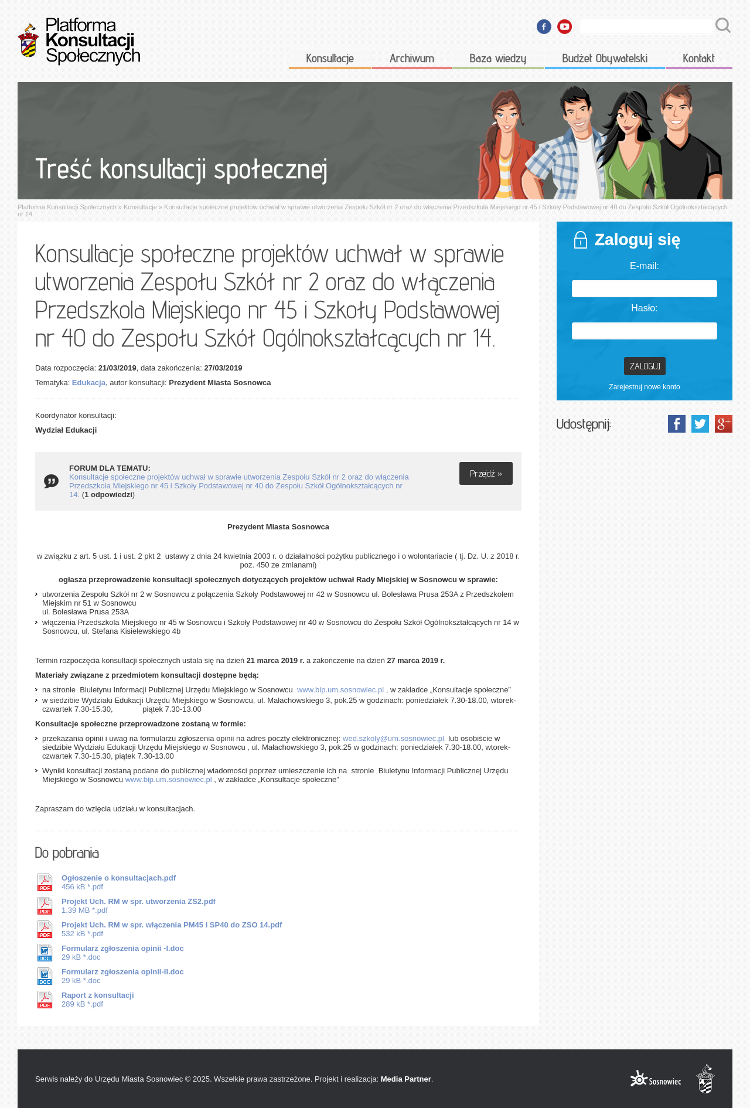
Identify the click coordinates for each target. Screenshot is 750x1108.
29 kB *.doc (123, 952)
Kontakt (699, 58)
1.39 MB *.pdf (139, 906)
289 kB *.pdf (98, 999)
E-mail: (644, 266)
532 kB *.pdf (172, 929)
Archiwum (412, 58)
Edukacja (88, 382)
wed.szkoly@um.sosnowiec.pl (393, 738)
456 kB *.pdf (119, 882)
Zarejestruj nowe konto (644, 387)
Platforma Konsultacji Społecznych (67, 206)
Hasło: (644, 308)
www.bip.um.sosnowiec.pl (340, 689)
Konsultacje (330, 58)
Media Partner (406, 1079)
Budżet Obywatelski (604, 58)
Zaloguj (644, 366)
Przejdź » (486, 473)
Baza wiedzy (498, 58)
